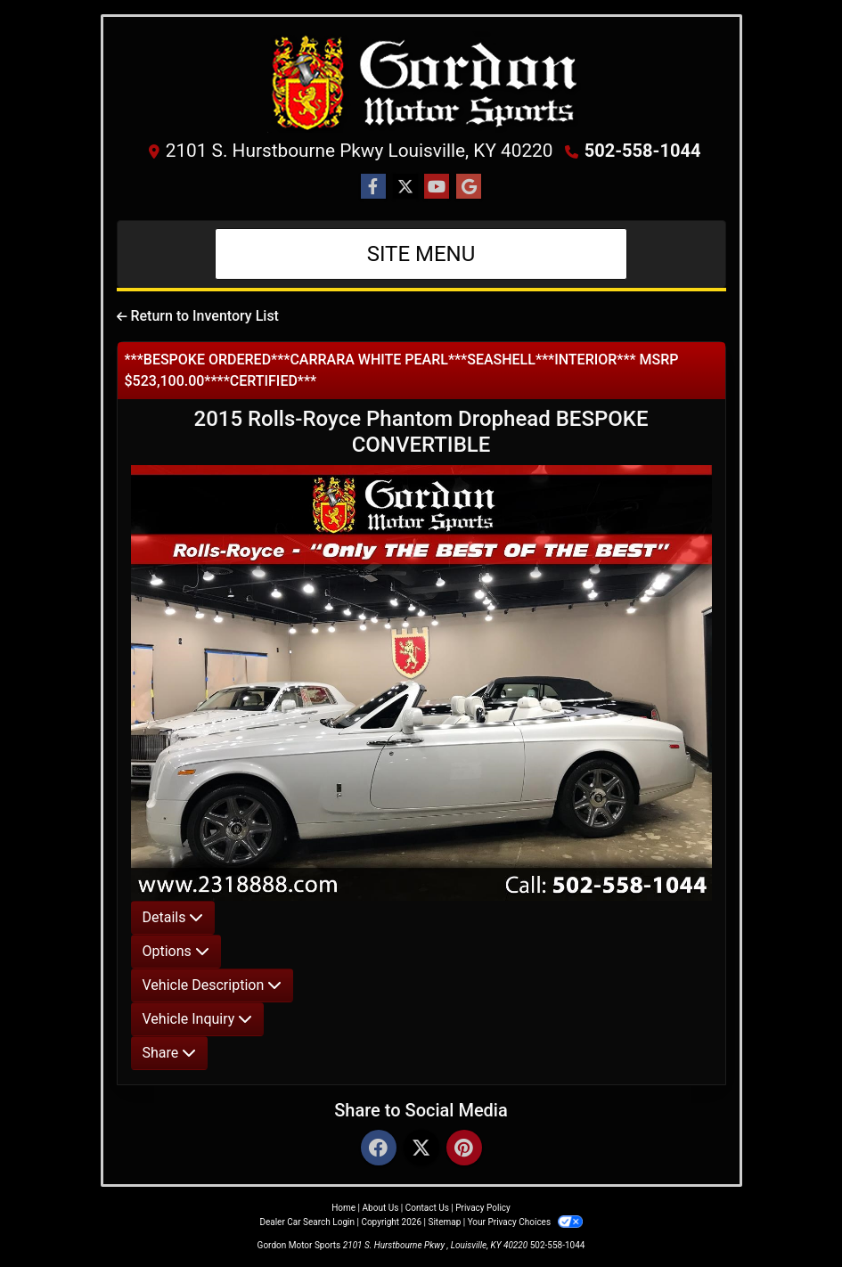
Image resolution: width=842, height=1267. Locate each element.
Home (343, 1208)
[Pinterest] (464, 1149)
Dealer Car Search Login (307, 1222)
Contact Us (427, 1208)
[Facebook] (378, 1149)
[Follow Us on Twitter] (405, 187)
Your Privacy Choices (525, 1222)
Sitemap (444, 1222)
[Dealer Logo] (421, 82)
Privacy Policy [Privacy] (483, 1208)
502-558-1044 (642, 150)
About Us (381, 1208)
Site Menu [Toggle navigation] (421, 253)
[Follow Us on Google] (468, 187)
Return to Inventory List (198, 315)
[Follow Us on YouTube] (436, 187)
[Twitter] (421, 1149)
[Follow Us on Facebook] (373, 187)
